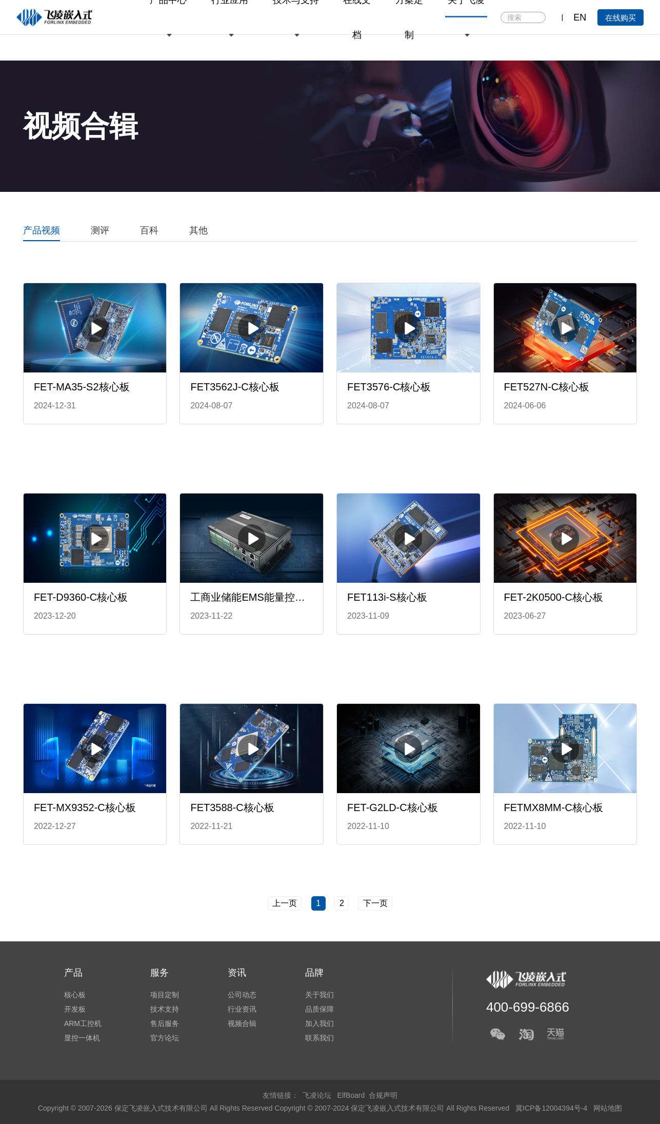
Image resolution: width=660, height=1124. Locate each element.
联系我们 (319, 1038)
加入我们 (319, 1023)
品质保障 (319, 1009)
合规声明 (383, 1095)
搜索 (537, 18)
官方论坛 (164, 1038)
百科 (149, 230)
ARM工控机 (83, 1023)
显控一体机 (82, 1038)
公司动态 (242, 995)
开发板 (75, 1009)
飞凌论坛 (317, 1095)
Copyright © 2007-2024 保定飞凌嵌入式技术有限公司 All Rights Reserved (393, 1108)
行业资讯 (242, 1009)
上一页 (284, 903)
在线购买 (620, 17)
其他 (198, 230)
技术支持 (164, 1009)
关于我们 (319, 995)
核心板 (75, 995)
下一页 (375, 903)
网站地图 (607, 1108)
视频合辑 (242, 1023)
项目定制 (164, 995)
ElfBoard (351, 1095)
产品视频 (41, 230)
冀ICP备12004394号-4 (552, 1108)
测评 (100, 230)
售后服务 (164, 1023)
